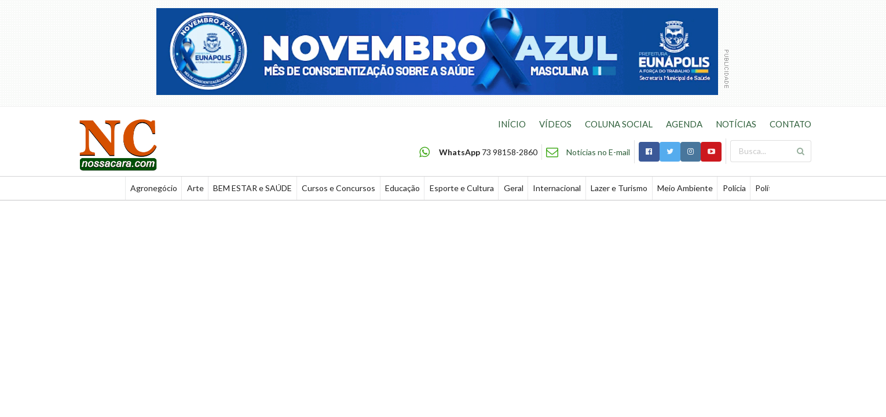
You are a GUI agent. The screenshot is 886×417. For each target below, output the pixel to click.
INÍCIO (512, 124)
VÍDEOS (555, 124)
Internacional (557, 188)
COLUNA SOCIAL (619, 124)
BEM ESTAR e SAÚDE (252, 188)
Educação (402, 188)
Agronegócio (153, 188)
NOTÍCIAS (736, 124)
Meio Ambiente (685, 188)
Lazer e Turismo (619, 188)
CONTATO (790, 124)
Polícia (734, 188)
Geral (513, 188)
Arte (195, 188)
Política (768, 188)
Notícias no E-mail (598, 152)
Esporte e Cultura (462, 188)
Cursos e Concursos (338, 188)
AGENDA (684, 124)
